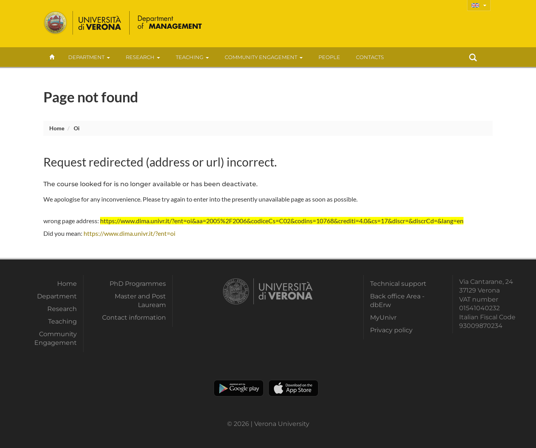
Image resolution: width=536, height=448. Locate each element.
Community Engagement (264, 57)
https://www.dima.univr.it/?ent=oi (129, 233)
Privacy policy (391, 330)
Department (89, 57)
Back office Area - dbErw (397, 300)
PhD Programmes (138, 283)
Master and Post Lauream (140, 300)
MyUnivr (383, 317)
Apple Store (293, 388)
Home (56, 128)
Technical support (398, 283)
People (329, 57)
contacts (370, 57)
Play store (238, 388)
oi (77, 128)
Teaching (192, 57)
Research (143, 57)
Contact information (134, 317)
